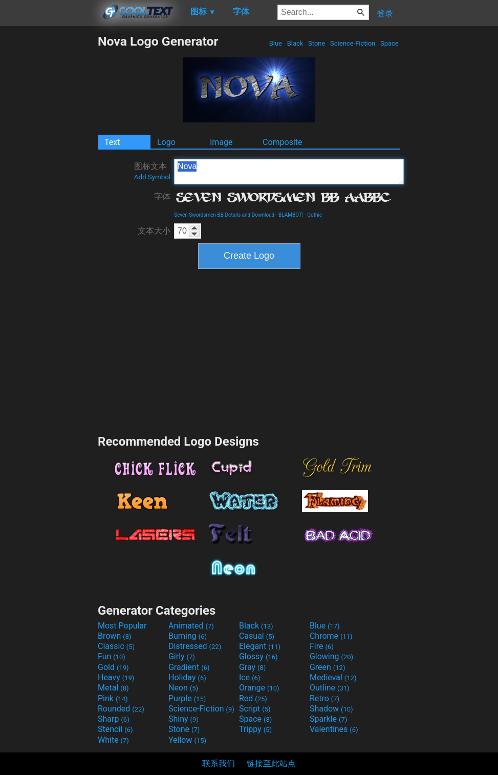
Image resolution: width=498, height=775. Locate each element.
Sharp (113, 719)
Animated (191, 626)
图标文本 (152, 171)
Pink (113, 698)
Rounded (121, 709)
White (113, 740)
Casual (256, 636)
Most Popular (122, 626)
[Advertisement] (49, 187)
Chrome (331, 636)
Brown (114, 636)
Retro (324, 698)
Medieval (333, 677)
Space (389, 43)
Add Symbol (152, 177)
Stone (317, 43)
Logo (166, 142)
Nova (289, 171)
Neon (183, 688)
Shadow (331, 709)
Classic (116, 646)
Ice (249, 677)
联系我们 (218, 763)
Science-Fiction (353, 43)
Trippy (255, 729)
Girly (181, 656)
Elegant (259, 646)
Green (327, 667)
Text (112, 142)
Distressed (194, 646)
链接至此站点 (271, 763)
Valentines (334, 729)
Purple (187, 698)
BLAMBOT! (291, 215)
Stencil (115, 729)
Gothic (314, 215)
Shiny (183, 719)
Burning (187, 636)
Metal (113, 688)
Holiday (187, 677)
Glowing (331, 656)
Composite (282, 142)
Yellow (187, 740)
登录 (385, 13)
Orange (259, 688)
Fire (322, 646)
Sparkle (328, 719)
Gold (113, 667)
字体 (162, 196)
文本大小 (154, 231)
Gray (252, 667)
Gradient (188, 667)
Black (295, 43)
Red (253, 698)
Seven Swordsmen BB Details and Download (224, 215)
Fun (111, 656)
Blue (275, 43)
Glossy (258, 656)
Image (221, 142)
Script (255, 709)
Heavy (116, 677)
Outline (330, 688)
